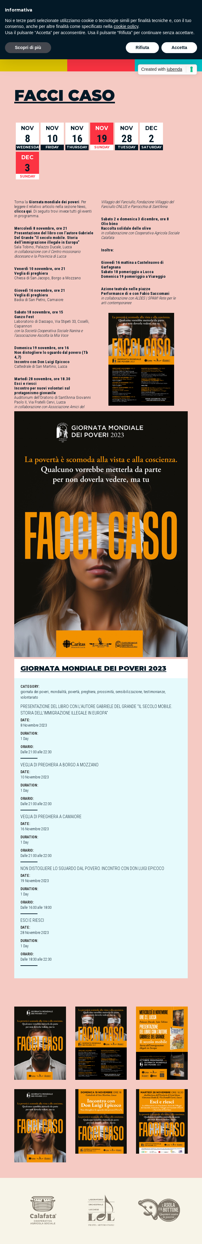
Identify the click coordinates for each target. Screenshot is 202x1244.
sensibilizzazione (129, 692)
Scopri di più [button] (28, 47)
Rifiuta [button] (142, 47)
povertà (73, 692)
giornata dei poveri (34, 692)
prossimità (105, 692)
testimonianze (154, 692)
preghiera (88, 692)
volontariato (29, 697)
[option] (43, 1211)
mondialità (58, 692)
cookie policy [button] (126, 26)
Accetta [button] (179, 47)
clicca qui (23, 211)
